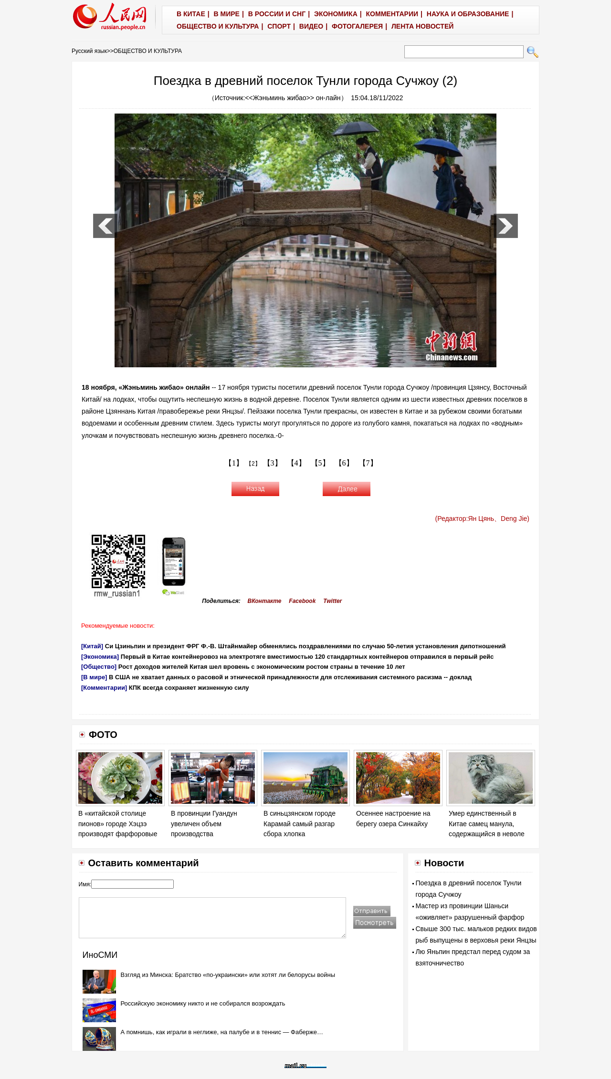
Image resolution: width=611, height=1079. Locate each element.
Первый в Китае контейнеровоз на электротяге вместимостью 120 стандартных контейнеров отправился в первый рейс (307, 656)
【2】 (253, 463)
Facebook (302, 601)
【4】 (296, 463)
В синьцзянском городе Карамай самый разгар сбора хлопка (299, 823)
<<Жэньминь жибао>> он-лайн (292, 98)
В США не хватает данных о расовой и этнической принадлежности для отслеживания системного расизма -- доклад (290, 677)
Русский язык (89, 51)
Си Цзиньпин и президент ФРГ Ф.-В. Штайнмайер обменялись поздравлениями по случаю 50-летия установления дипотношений (305, 646)
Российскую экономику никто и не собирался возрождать (203, 1003)
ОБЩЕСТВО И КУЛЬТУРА (148, 51)
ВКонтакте (265, 601)
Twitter (332, 601)
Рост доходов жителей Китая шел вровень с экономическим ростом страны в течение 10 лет (261, 666)
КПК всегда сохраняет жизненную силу (189, 687)
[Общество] (98, 666)
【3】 (272, 463)
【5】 (320, 463)
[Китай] (92, 646)
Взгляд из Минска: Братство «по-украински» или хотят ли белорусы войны (228, 974)
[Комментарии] (104, 687)
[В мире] (94, 677)
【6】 (344, 463)
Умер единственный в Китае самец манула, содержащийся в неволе (487, 823)
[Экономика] (100, 656)
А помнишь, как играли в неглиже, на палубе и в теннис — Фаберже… (222, 1032)
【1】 (233, 463)
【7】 (368, 463)
